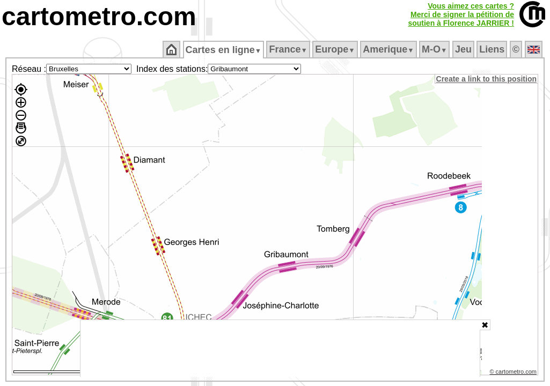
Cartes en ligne (224, 49)
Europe (336, 49)
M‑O (435, 49)
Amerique (389, 49)
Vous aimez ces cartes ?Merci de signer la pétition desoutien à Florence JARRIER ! (461, 14)
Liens (492, 49)
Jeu (464, 49)
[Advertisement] (280, 348)
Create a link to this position (487, 79)
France (289, 49)
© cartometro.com (514, 373)
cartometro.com (99, 16)
